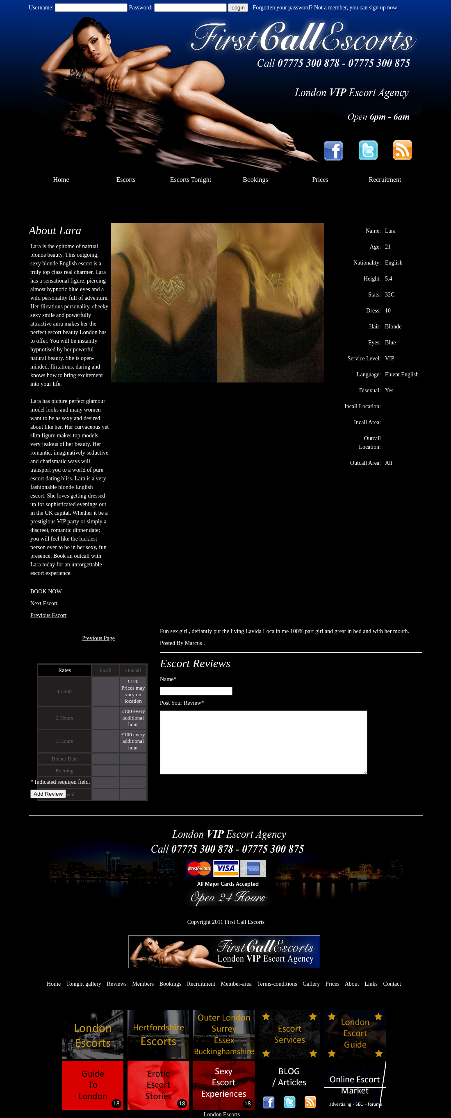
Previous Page (98, 638)
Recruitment (385, 179)
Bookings (255, 179)
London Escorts (222, 1114)
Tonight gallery (83, 984)
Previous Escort (48, 615)
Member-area (236, 984)
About (352, 984)
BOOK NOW (46, 591)
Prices (320, 179)
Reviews (117, 984)
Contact (392, 984)
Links (371, 984)
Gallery (311, 984)
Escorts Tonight (190, 179)
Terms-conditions (277, 984)
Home (61, 179)
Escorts (125, 179)
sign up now (383, 8)
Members (143, 984)
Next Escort (43, 603)
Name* (168, 679)
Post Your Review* (182, 703)
